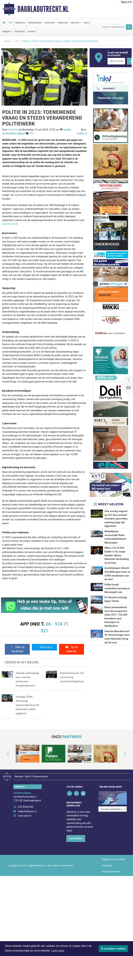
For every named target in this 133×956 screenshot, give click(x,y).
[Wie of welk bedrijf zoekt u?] (116, 61)
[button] (4, 754)
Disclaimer (107, 863)
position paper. (10, 223)
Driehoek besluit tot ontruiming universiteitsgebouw (72, 677)
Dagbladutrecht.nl (43, 9)
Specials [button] (75, 22)
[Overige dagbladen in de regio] (112, 797)
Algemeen (20, 22)
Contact (32, 31)
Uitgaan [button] (6, 31)
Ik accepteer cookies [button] (113, 948)
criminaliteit (9, 133)
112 (10, 22)
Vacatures (20, 31)
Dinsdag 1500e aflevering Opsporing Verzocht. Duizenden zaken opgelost (28, 705)
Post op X (44, 647)
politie (67, 129)
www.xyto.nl (24, 813)
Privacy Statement (111, 869)
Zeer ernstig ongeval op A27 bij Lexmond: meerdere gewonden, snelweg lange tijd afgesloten (116, 519)
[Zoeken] (129, 27)
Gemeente (50, 22)
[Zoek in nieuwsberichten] (113, 27)
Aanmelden (76, 836)
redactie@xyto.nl (27, 809)
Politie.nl (82, 133)
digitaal (21, 133)
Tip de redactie (71, 649)
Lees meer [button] (57, 950)
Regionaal (63, 22)
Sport (86, 22)
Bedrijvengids (35, 22)
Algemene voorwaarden (113, 857)
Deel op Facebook (17, 649)
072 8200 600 (25, 805)
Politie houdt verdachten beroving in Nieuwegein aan (117, 588)
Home (7, 41)
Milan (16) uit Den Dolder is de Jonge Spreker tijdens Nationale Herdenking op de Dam (116, 555)
